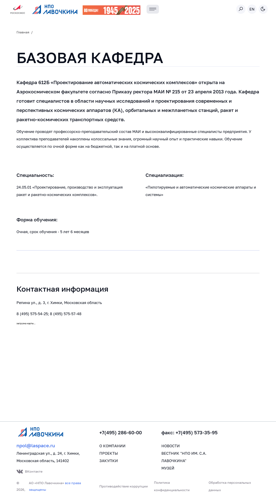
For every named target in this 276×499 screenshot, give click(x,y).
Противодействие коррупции (123, 486)
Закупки (108, 460)
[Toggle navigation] (153, 9)
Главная (22, 32)
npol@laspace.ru (35, 445)
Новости (170, 446)
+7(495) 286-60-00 (120, 432)
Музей (167, 468)
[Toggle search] (240, 9)
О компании (112, 446)
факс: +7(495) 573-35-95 (189, 432)
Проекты (108, 453)
